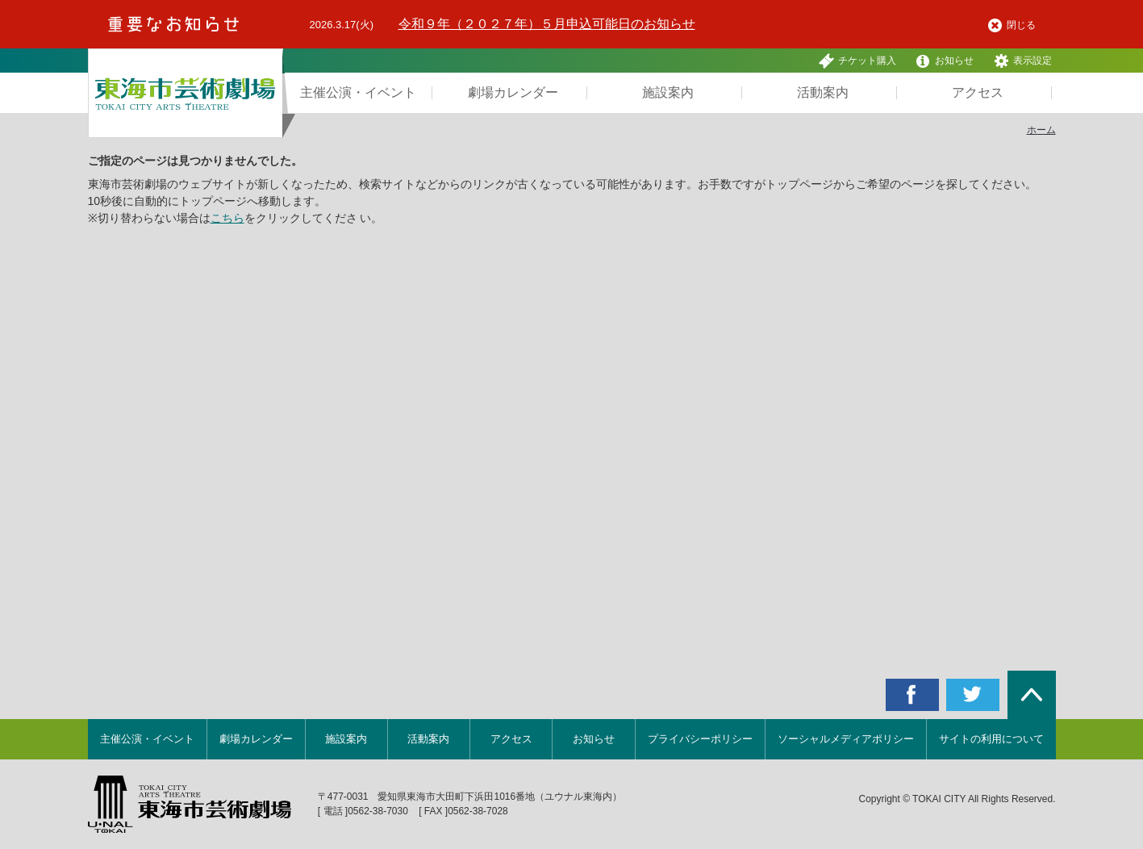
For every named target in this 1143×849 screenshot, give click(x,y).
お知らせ (944, 61)
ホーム (1041, 130)
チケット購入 (857, 61)
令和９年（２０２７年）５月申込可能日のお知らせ (546, 24)
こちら (227, 217)
